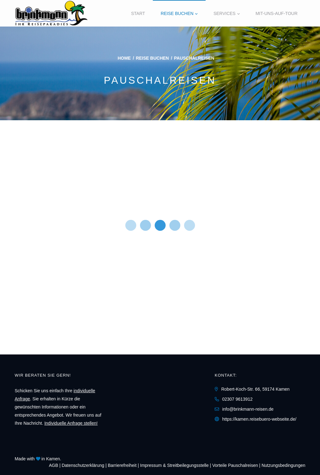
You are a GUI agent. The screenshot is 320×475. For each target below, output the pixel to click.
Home (124, 58)
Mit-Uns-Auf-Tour (277, 13)
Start (138, 13)
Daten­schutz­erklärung (83, 465)
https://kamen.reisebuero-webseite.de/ (259, 419)
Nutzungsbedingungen (283, 465)
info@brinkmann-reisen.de (247, 409)
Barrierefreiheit (122, 465)
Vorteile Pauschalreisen (235, 465)
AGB (53, 465)
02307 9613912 (237, 399)
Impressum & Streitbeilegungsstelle (174, 465)
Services (224, 13)
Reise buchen (177, 13)
